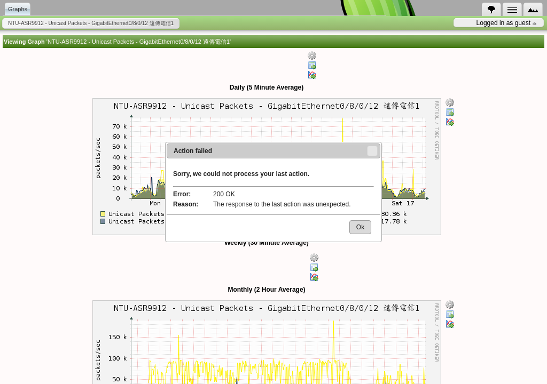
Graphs (17, 9)
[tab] (491, 10)
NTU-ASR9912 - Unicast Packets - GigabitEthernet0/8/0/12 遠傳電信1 (91, 23)
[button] (372, 151)
